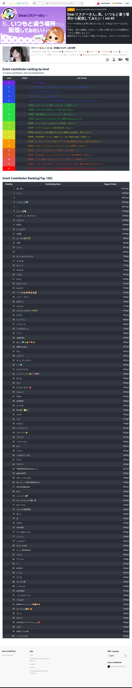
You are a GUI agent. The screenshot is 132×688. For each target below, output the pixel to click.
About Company (7, 655)
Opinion (32, 668)
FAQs (31, 655)
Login (127, 3)
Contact (32, 664)
